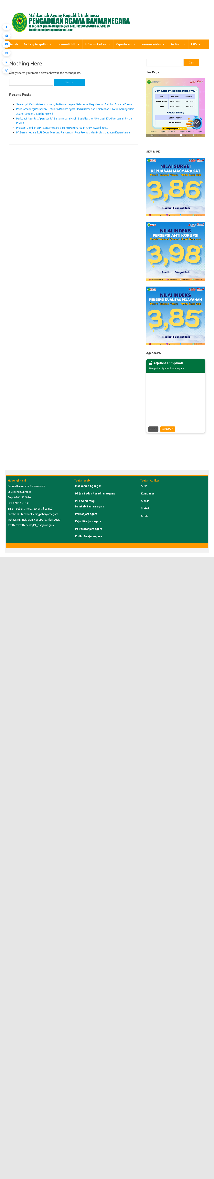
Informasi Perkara (97, 44)
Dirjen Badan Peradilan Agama (95, 493)
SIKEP (145, 501)
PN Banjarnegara (86, 514)
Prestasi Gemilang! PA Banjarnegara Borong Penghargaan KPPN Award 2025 (62, 127)
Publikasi (178, 44)
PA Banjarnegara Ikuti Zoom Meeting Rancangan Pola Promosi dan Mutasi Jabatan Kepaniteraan (73, 132)
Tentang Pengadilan (38, 44)
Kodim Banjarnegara (88, 536)
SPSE (144, 515)
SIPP (144, 486)
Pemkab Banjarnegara (89, 506)
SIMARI (145, 508)
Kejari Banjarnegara (88, 521)
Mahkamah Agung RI (88, 486)
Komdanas (148, 493)
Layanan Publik (69, 44)
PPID (196, 44)
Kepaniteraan (126, 44)
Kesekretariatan (153, 44)
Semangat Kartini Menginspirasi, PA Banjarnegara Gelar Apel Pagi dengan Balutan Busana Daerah (74, 104)
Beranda (13, 44)
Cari (191, 62)
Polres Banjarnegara (88, 528)
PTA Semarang (85, 501)
